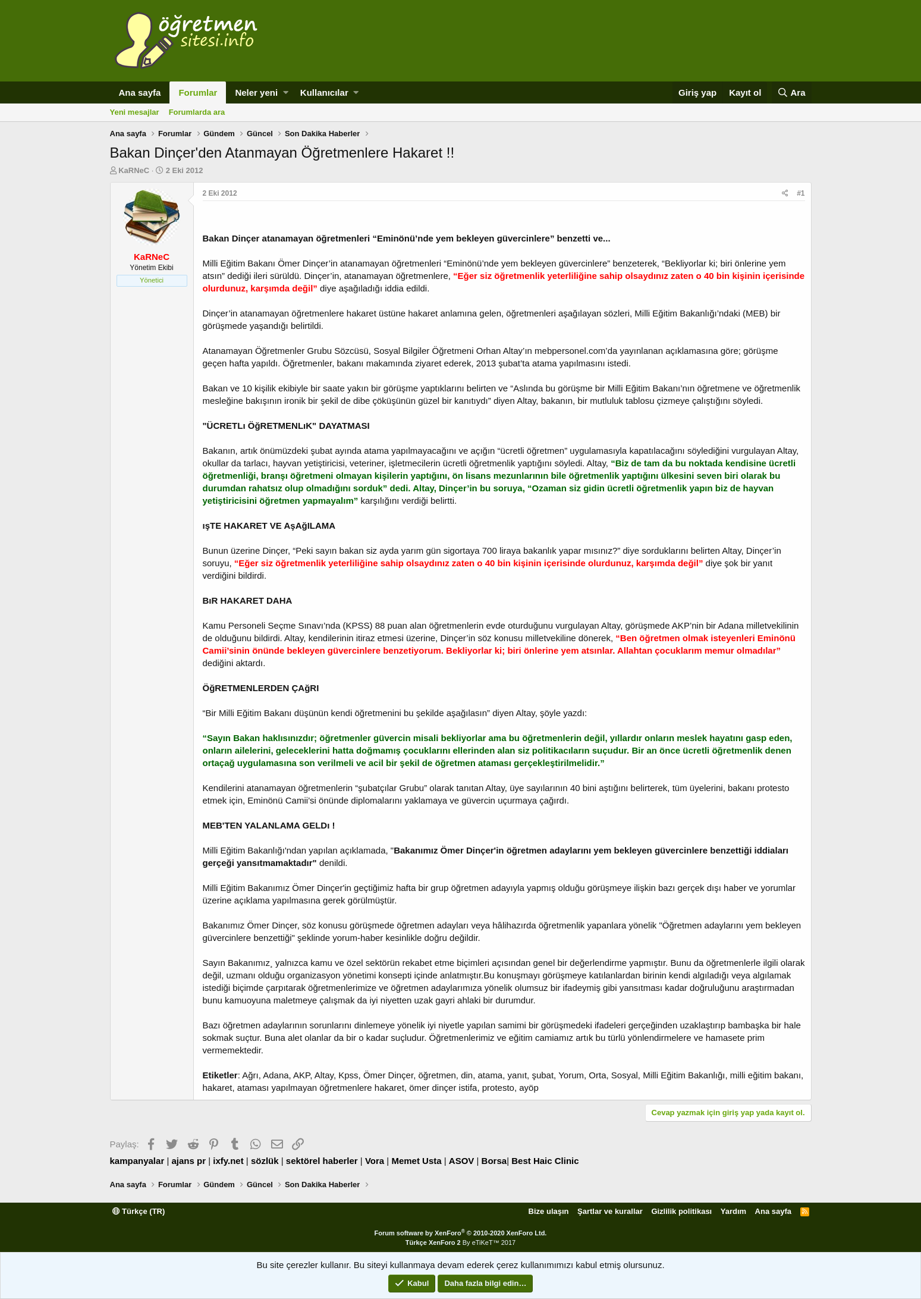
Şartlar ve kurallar (610, 1211)
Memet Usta (416, 1161)
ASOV (461, 1161)
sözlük (265, 1161)
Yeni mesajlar (134, 112)
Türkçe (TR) (138, 1211)
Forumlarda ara (197, 112)
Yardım (733, 1211)
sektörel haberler (322, 1161)
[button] (285, 92)
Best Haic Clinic (545, 1161)
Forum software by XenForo (461, 1233)
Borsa (494, 1161)
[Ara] (792, 92)
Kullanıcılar (324, 92)
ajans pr (188, 1161)
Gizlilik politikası (681, 1211)
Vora (374, 1161)
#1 (800, 193)
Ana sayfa (140, 92)
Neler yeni (256, 92)
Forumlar (197, 92)
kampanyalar (137, 1161)
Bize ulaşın (549, 1211)
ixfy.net (228, 1161)
